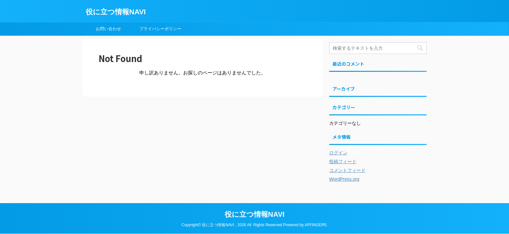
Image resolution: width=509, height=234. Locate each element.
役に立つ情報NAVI (116, 12)
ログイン (338, 152)
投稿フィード (342, 161)
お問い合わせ (108, 28)
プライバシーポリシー (160, 28)
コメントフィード (347, 170)
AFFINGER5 (315, 225)
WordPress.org (344, 179)
